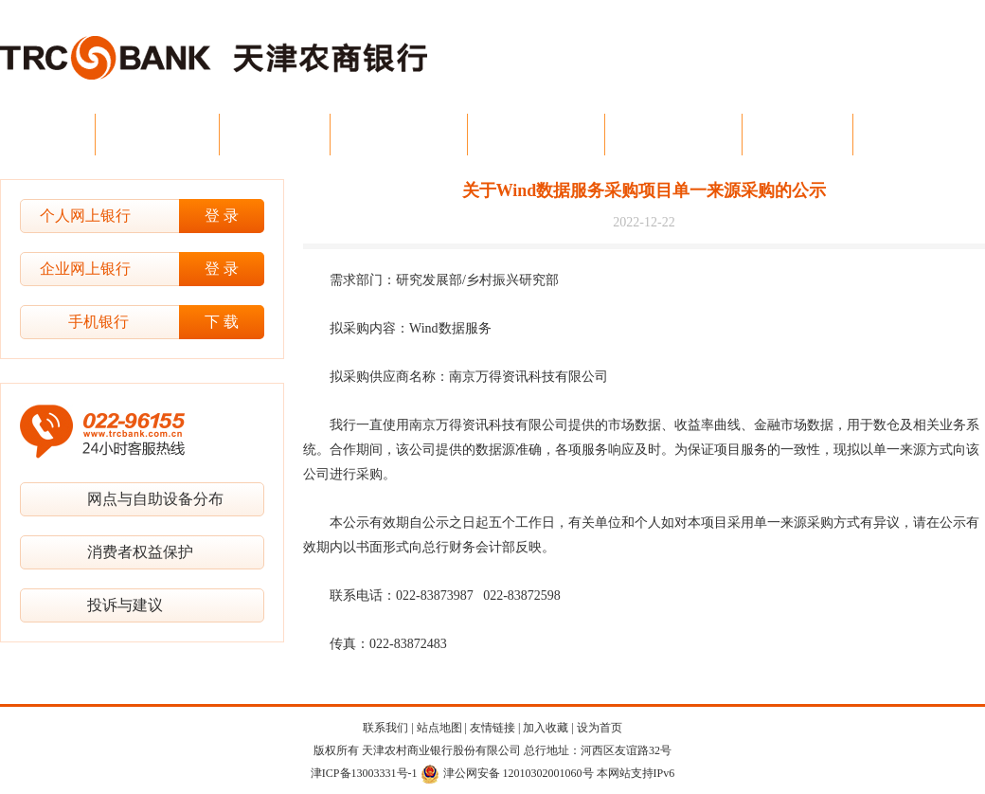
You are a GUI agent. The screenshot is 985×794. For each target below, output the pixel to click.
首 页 (52, 134)
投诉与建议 (125, 605)
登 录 (222, 216)
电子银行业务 (673, 134)
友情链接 (492, 727)
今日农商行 (157, 134)
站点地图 (439, 727)
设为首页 (599, 727)
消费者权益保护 (140, 552)
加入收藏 (545, 727)
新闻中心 (274, 134)
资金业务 (797, 134)
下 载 (222, 322)
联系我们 (385, 727)
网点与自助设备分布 (155, 499)
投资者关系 (915, 134)
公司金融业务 (399, 134)
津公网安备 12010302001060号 (507, 773)
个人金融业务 (536, 134)
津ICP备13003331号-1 (364, 773)
